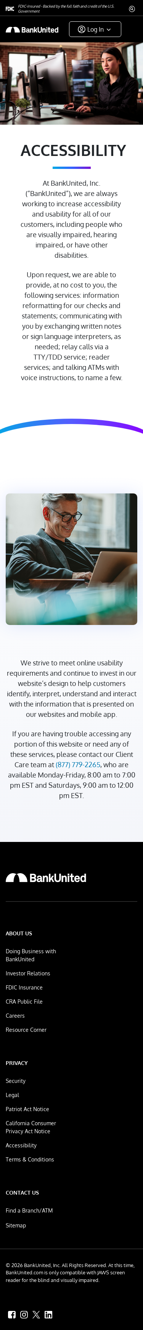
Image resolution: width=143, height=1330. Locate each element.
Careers (15, 1015)
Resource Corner (26, 1029)
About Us (19, 933)
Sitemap (16, 1225)
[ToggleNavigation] (129, 29)
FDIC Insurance (24, 987)
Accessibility (21, 1145)
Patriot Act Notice (27, 1109)
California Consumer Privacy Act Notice (31, 1127)
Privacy (17, 1063)
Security (16, 1081)
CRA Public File (24, 1001)
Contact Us (22, 1192)
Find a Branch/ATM (29, 1210)
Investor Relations (28, 973)
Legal (12, 1095)
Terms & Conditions (30, 1159)
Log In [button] (95, 29)
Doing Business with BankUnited (31, 955)
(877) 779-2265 (78, 764)
